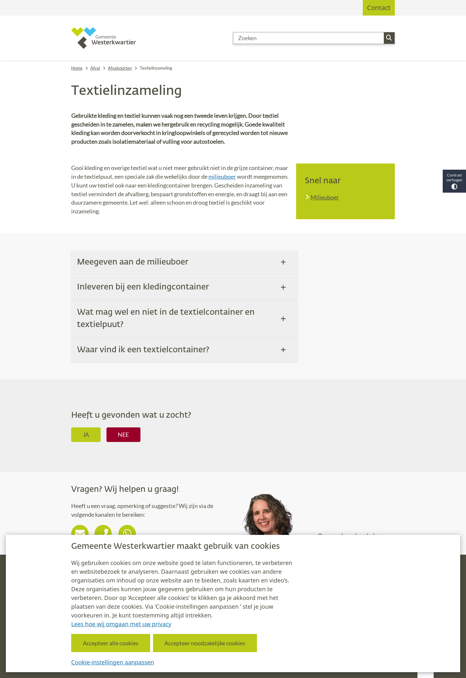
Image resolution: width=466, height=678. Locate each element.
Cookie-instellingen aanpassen (112, 662)
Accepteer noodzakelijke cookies (204, 642)
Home (77, 68)
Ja (86, 434)
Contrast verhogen (454, 181)
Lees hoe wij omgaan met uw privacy (121, 623)
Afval (95, 68)
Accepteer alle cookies (111, 642)
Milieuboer (325, 197)
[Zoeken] (308, 38)
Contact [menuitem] (379, 7)
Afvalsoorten (120, 68)
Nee (123, 434)
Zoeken (389, 38)
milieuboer (222, 176)
